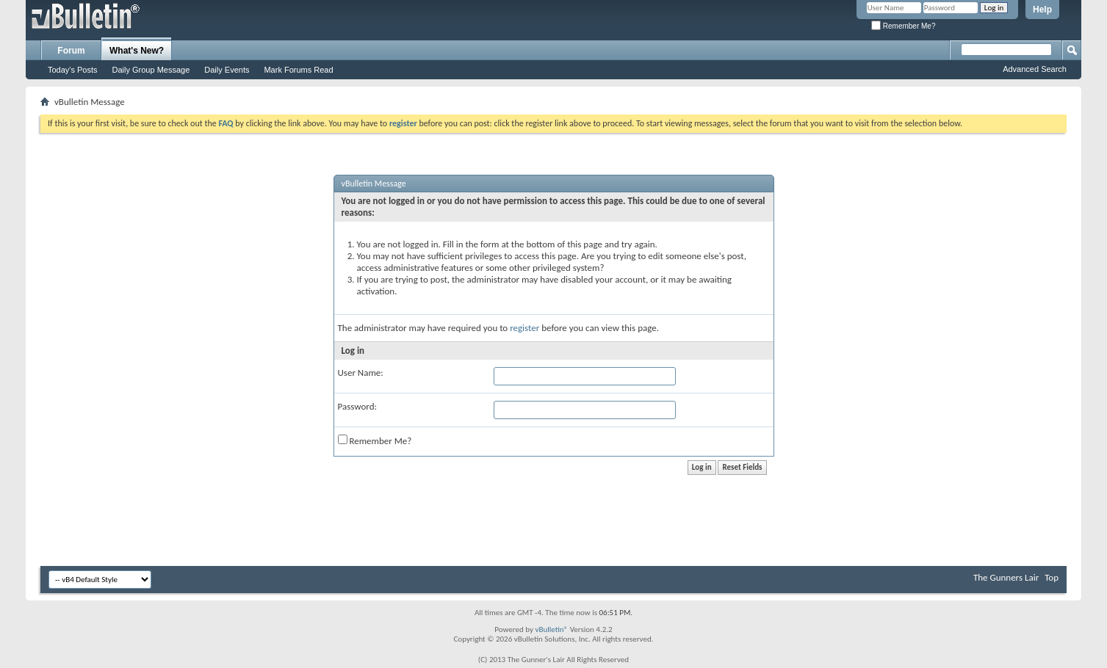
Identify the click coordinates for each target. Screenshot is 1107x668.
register (524, 327)
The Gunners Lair (1006, 577)
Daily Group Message (151, 69)
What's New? (136, 51)
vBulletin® (551, 629)
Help (1042, 9)
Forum (70, 51)
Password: (357, 406)
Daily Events (226, 69)
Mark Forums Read (298, 69)
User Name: (360, 372)
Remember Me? (903, 26)
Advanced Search (1035, 69)
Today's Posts (73, 69)
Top (1052, 577)
